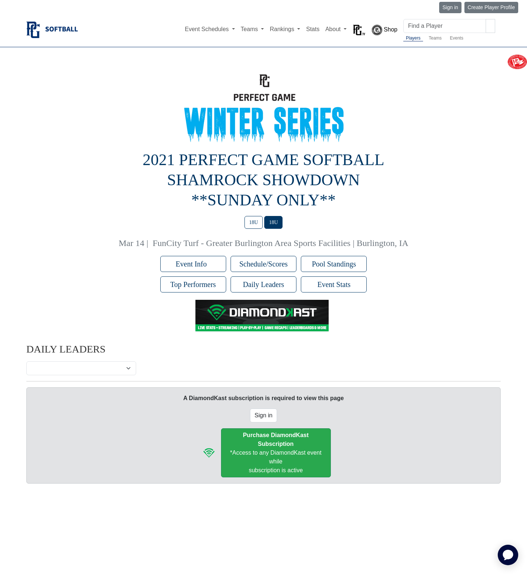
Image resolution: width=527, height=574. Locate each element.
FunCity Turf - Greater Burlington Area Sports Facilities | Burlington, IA (280, 243)
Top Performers (193, 284)
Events (456, 38)
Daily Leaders (263, 284)
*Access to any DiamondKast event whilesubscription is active (276, 452)
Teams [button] (250, 29)
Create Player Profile (491, 7)
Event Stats (334, 284)
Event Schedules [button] (208, 29)
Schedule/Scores (263, 264)
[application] (508, 555)
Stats (312, 29)
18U (253, 222)
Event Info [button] (193, 264)
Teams (435, 38)
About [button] (333, 29)
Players (413, 38)
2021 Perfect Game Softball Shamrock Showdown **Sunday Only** (264, 180)
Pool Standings (334, 264)
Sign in (450, 7)
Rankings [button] (283, 29)
